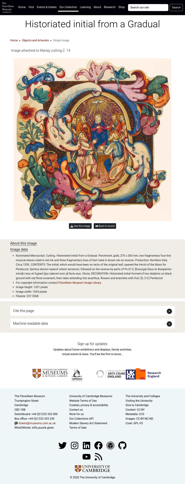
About (97, 7)
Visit (31, 7)
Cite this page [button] (23, 311)
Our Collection (68, 7)
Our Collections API (81, 418)
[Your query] (148, 7)
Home (22, 7)
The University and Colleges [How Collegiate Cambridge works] (143, 396)
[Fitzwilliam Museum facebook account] (87, 445)
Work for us (76, 414)
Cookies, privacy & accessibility (88, 405)
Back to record (104, 226)
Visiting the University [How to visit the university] (139, 400)
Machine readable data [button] (30, 323)
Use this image (80, 226)
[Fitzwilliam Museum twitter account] (63, 445)
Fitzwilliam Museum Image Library (79, 282)
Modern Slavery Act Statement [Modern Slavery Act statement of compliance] (88, 423)
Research (110, 7)
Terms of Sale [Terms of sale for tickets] (78, 427)
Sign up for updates (92, 344)
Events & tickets (47, 7)
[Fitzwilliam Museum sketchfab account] (111, 445)
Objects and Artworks (35, 40)
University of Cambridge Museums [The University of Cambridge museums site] (90, 396)
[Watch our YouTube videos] (87, 456)
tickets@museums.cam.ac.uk (37, 423)
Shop (121, 7)
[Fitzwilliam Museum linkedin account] (99, 445)
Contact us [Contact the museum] (76, 409)
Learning (85, 7)
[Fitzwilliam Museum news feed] (98, 456)
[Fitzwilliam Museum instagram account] (75, 445)
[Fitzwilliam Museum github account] (122, 445)
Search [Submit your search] (176, 7)
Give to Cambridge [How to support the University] (137, 405)
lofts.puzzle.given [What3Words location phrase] (43, 427)
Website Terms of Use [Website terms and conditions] (83, 400)
